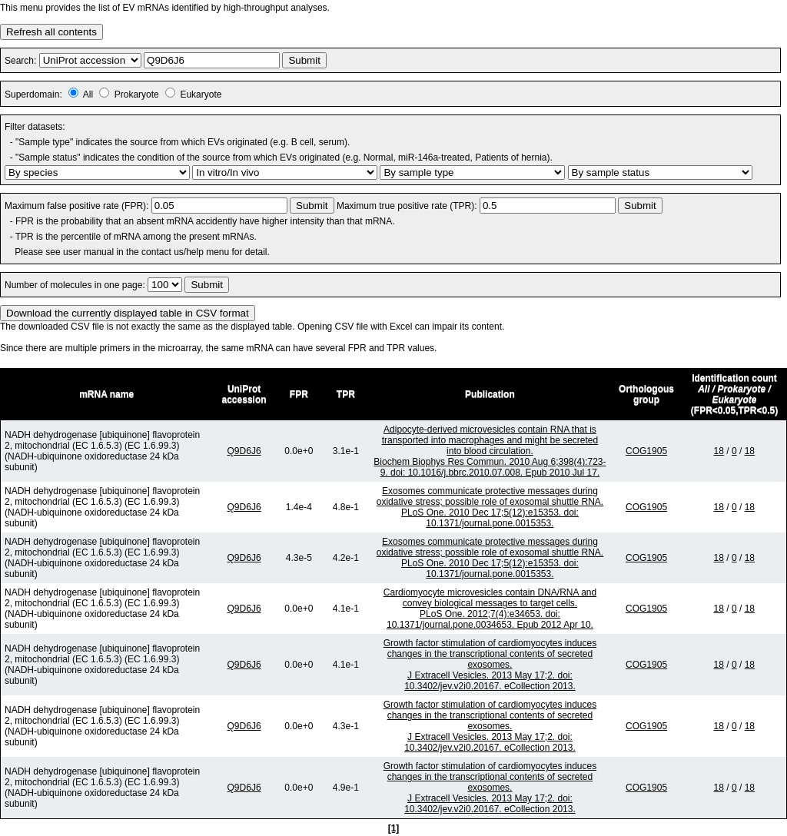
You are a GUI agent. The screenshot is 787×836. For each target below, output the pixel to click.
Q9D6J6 (244, 451)
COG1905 (646, 451)
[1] (394, 828)
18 (719, 451)
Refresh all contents (51, 32)
